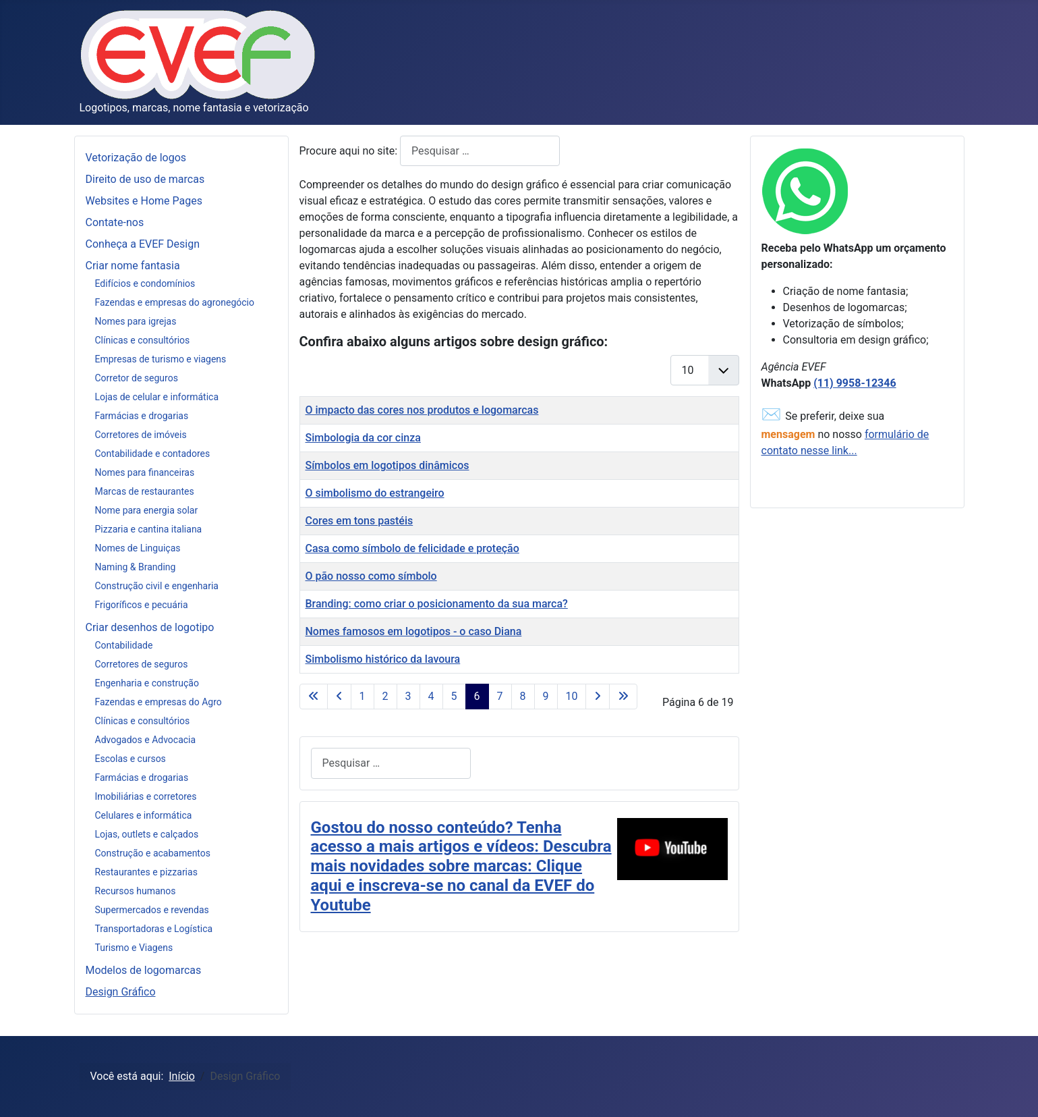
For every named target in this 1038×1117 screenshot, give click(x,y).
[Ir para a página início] (313, 696)
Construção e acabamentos (153, 853)
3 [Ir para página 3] (408, 696)
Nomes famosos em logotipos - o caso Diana (414, 631)
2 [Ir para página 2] (385, 696)
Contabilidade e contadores (152, 453)
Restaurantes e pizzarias (146, 872)
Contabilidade (124, 645)
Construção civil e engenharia (157, 585)
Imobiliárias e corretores (146, 796)
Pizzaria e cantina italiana (148, 529)
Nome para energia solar (146, 510)
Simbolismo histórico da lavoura (383, 659)
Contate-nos (115, 222)
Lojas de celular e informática (157, 396)
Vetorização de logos (136, 157)
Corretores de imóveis (141, 434)
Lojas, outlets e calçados (147, 834)
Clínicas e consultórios (142, 340)
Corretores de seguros (141, 664)
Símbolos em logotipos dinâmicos (387, 465)
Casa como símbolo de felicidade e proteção (412, 548)
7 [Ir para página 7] (500, 696)
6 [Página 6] (477, 696)
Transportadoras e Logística (154, 928)
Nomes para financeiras (145, 472)
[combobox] (480, 151)
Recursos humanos (135, 891)
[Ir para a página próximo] (597, 696)
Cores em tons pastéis (359, 520)
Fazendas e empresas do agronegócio (175, 302)
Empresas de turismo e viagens (161, 359)
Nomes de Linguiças (138, 548)
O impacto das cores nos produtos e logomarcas (422, 410)
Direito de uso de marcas (145, 179)
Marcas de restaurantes (144, 491)
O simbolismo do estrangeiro (375, 493)
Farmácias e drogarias (142, 415)
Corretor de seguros (136, 378)
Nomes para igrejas (136, 321)
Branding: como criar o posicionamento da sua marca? (437, 603)
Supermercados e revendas (152, 909)
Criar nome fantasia (133, 265)
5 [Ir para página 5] (454, 696)
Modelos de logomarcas (144, 970)
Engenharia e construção (147, 683)
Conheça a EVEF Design (143, 244)
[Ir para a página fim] (623, 696)
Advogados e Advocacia (145, 739)
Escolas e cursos (130, 758)
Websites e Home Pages (144, 200)
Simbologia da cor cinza (363, 437)
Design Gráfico (121, 991)
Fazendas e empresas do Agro (158, 702)
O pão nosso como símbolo (371, 576)
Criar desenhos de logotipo (150, 627)
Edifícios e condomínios (145, 283)
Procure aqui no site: (350, 150)
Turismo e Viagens (134, 947)
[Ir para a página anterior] (339, 696)
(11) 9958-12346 (854, 383)
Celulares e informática (143, 815)
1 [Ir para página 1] (362, 696)
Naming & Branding (135, 567)
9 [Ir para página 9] (546, 696)
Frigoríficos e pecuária (141, 604)
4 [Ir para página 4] (431, 696)
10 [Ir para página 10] (572, 696)
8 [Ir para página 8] (523, 696)
